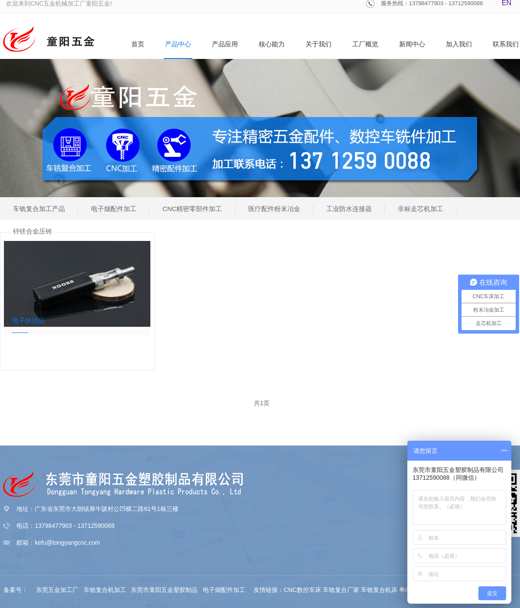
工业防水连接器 (349, 208)
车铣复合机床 (379, 589)
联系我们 (506, 44)
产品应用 (225, 44)
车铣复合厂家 (341, 589)
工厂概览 (365, 44)
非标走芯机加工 (420, 208)
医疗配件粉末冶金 (274, 208)
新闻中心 (412, 44)
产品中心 (178, 44)
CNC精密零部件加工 (192, 208)
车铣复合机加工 (106, 589)
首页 (137, 44)
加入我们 (459, 44)
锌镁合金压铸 (32, 231)
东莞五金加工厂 (58, 589)
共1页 (262, 403)
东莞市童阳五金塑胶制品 (164, 589)
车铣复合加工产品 (39, 208)
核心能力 (272, 44)
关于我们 (319, 44)
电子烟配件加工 (113, 208)
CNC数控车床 (302, 589)
